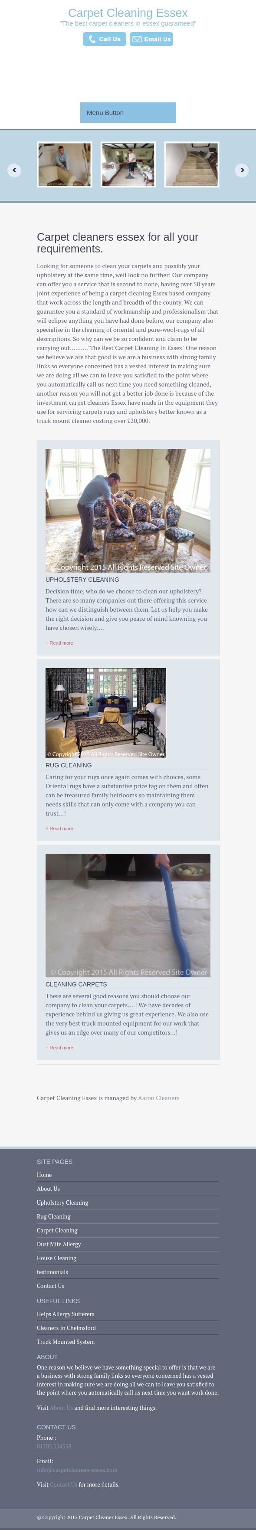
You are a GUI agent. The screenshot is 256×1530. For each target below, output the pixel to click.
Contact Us (50, 1286)
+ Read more (59, 642)
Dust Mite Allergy (59, 1244)
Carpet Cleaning (57, 1230)
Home (44, 1175)
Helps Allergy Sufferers (65, 1314)
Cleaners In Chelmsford (66, 1328)
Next (244, 170)
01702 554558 (54, 1446)
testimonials (52, 1272)
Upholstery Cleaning (62, 1202)
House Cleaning (56, 1258)
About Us (48, 1189)
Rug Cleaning (53, 1216)
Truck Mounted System (66, 1342)
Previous (11, 170)
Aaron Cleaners (159, 1098)
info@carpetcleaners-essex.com (77, 1470)
